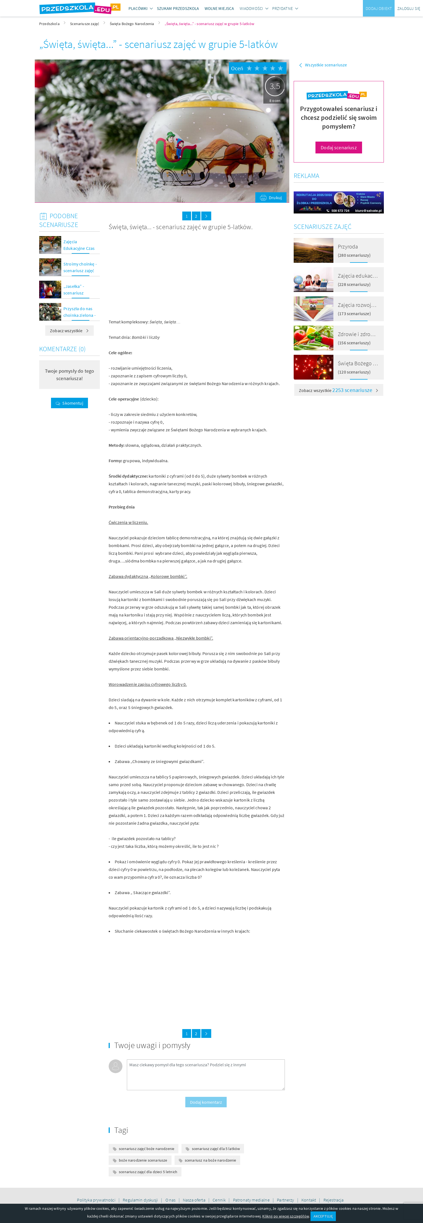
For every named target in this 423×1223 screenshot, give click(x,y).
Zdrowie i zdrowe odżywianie (371, 334)
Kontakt (309, 1200)
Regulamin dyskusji (141, 1200)
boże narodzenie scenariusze (143, 1160)
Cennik (219, 1200)
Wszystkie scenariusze (326, 64)
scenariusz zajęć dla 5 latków (216, 1148)
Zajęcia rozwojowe (359, 304)
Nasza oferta (194, 1200)
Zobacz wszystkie (69, 330)
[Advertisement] (150, 274)
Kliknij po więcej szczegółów (285, 1216)
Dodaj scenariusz (339, 147)
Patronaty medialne (252, 1200)
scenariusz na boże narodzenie (210, 1160)
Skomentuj (72, 403)
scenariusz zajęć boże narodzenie (146, 1148)
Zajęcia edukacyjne (360, 275)
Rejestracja (333, 1200)
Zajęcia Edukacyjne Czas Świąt (79, 248)
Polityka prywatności (96, 1200)
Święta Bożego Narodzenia (369, 363)
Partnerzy (286, 1200)
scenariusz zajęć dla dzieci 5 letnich (148, 1171)
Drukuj (275, 197)
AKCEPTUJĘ (323, 1216)
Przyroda (348, 246)
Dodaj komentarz (206, 1102)
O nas (170, 1200)
